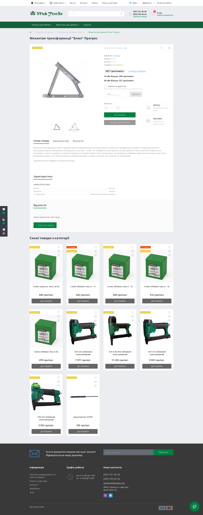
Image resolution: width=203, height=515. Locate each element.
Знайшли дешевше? (137, 71)
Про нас (73, 3)
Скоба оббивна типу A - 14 (120, 286)
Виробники (35, 488)
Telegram (110, 495)
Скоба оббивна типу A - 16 (156, 286)
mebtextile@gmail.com (114, 483)
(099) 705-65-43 (139, 14)
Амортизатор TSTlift (83, 417)
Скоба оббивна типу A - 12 (83, 286)
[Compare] (169, 48)
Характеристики (61, 140)
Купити (136, 94)
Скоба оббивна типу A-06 (46, 351)
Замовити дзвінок (140, 16)
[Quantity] (112, 108)
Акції (32, 492)
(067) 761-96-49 (139, 11)
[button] (4, 232)
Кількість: (108, 103)
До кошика (119, 115)
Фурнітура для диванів (67, 25)
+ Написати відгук (45, 225)
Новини (95, 3)
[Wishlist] (161, 48)
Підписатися (163, 452)
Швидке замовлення (120, 122)
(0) (125, 48)
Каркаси (87, 25)
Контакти (83, 3)
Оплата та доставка (109, 3)
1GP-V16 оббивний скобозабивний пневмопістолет (157, 354)
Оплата (154, 105)
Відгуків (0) (78, 140)
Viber (105, 495)
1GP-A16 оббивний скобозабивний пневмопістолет (83, 354)
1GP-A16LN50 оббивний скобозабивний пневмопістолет (120, 354)
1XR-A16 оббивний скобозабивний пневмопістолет (46, 420)
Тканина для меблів (42, 25)
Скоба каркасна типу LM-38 (46, 286)
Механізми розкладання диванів (71, 32)
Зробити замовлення (165, 15)
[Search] (121, 13)
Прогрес (116, 55)
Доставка (155, 118)
